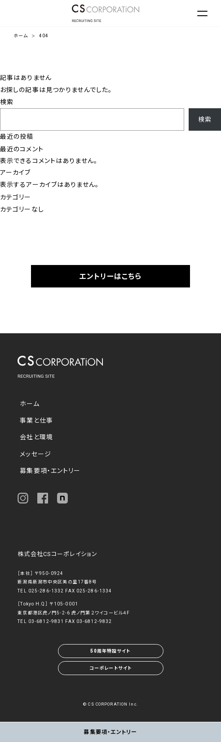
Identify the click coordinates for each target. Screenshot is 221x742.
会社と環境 (36, 437)
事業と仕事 (36, 420)
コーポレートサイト (110, 668)
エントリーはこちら (110, 276)
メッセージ (35, 454)
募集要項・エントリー (50, 470)
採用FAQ (110, 305)
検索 (6, 102)
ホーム (20, 35)
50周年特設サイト (110, 651)
